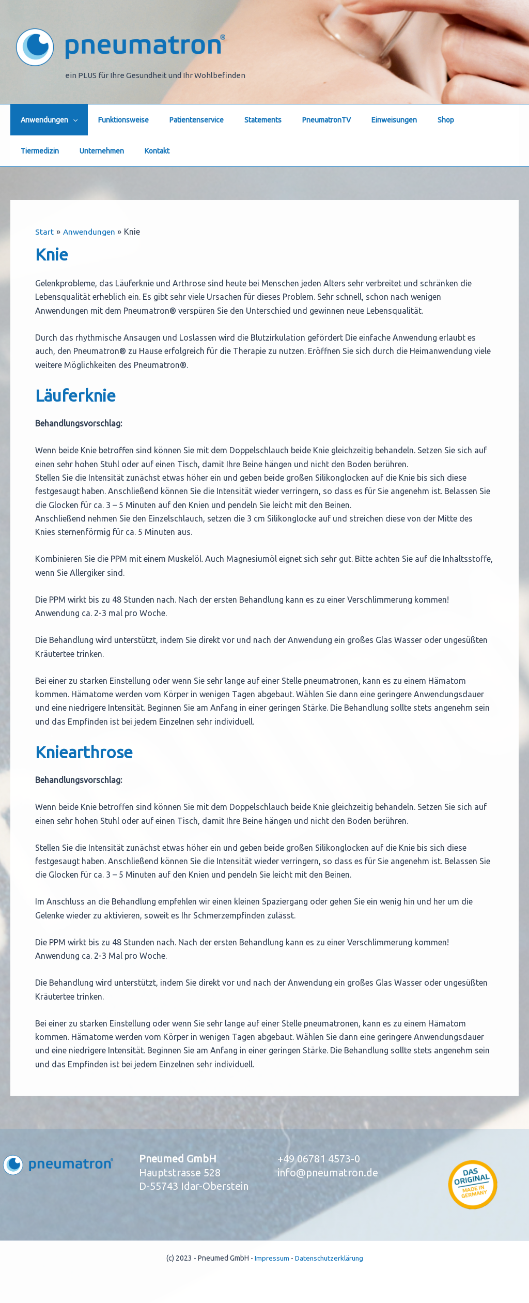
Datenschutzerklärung (329, 1258)
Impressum (269, 1258)
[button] (69, 119)
